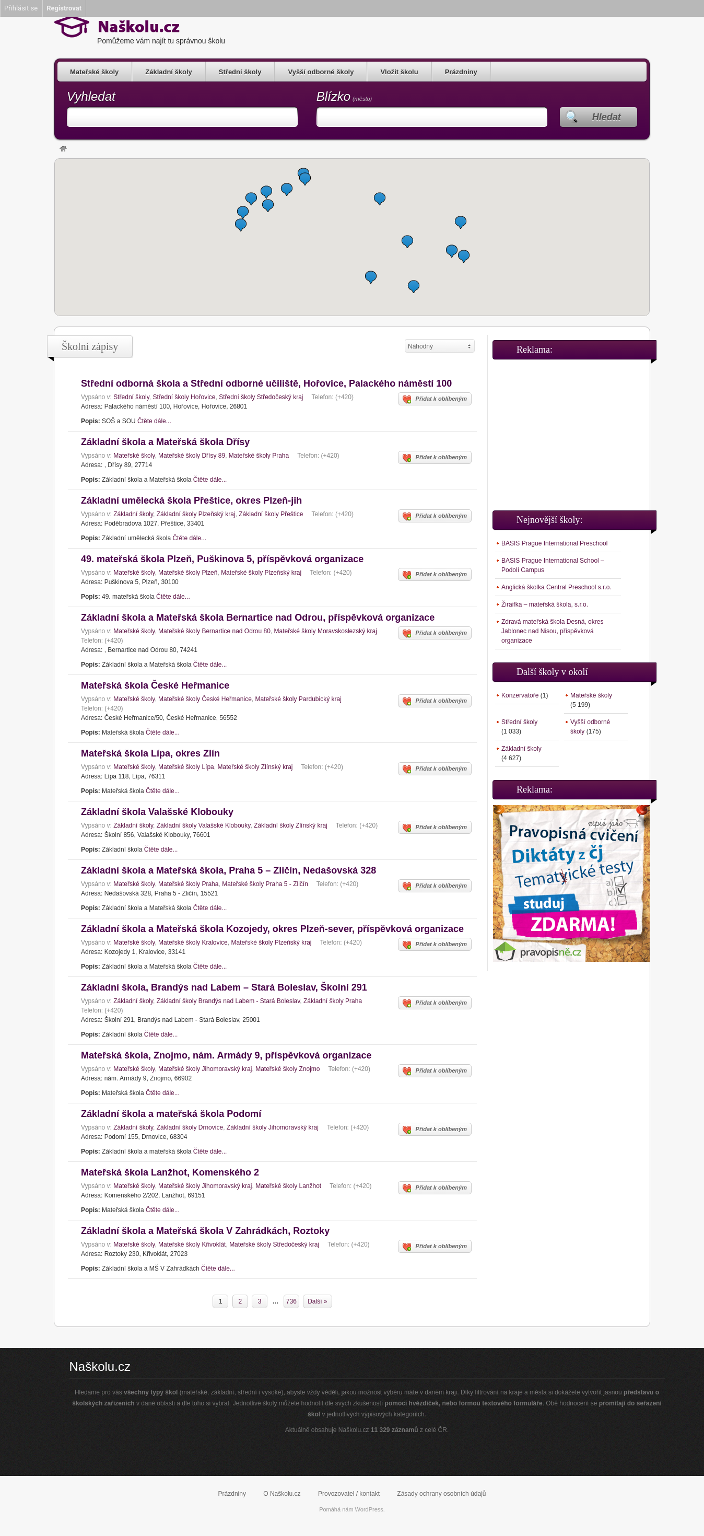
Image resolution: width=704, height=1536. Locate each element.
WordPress (369, 1509)
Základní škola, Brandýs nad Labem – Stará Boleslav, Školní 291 (224, 987)
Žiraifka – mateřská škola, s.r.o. (544, 604)
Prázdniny (461, 72)
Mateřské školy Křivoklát (192, 1244)
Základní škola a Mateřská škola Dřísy (165, 442)
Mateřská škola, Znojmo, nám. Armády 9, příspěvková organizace (226, 1055)
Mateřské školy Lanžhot (288, 1186)
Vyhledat (91, 96)
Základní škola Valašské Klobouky (157, 812)
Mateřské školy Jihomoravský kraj (205, 1069)
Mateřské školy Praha (259, 455)
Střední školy (240, 72)
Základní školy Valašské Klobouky (204, 825)
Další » (317, 1301)
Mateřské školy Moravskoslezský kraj (325, 631)
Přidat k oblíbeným (435, 399)
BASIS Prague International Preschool (554, 543)
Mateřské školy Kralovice (193, 942)
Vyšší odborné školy (321, 72)
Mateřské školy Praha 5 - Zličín (265, 884)
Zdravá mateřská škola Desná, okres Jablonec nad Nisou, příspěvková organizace (552, 631)
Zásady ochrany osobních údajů (441, 1493)
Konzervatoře (519, 695)
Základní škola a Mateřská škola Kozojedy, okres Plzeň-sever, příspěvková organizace (272, 929)
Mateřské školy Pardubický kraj (298, 699)
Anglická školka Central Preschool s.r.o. (556, 587)
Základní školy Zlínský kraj (290, 825)
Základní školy (168, 72)
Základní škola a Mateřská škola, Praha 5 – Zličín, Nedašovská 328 (228, 870)
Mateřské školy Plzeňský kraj (261, 572)
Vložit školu (399, 72)
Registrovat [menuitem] (63, 8)
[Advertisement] (571, 430)
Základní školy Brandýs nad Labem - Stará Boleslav (228, 1001)
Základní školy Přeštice (271, 514)
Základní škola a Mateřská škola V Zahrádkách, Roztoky (205, 1231)
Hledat (606, 117)
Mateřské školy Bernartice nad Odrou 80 (214, 631)
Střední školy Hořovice (183, 397)
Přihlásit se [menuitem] (21, 8)
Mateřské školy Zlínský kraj (254, 767)
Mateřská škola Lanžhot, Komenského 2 (170, 1172)
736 (291, 1301)
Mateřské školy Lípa (186, 767)
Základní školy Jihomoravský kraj (273, 1127)
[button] (268, 205)
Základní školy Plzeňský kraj (196, 514)
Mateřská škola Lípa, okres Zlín (150, 753)
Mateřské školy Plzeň (187, 572)
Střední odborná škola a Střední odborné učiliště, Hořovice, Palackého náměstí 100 (266, 383)
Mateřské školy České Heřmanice (205, 699)
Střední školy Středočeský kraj (261, 397)
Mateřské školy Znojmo (287, 1069)
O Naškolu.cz (281, 1493)
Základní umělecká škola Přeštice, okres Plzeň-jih (191, 500)
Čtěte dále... (154, 421)
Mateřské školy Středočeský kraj (274, 1244)
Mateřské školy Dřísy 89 (191, 455)
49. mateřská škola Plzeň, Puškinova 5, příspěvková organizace (222, 559)
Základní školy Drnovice (190, 1127)
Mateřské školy (94, 72)
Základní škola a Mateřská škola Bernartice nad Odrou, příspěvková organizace (258, 617)
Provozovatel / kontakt (349, 1493)
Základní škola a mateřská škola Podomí (171, 1114)
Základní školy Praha (332, 1001)
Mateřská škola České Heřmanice (155, 685)
